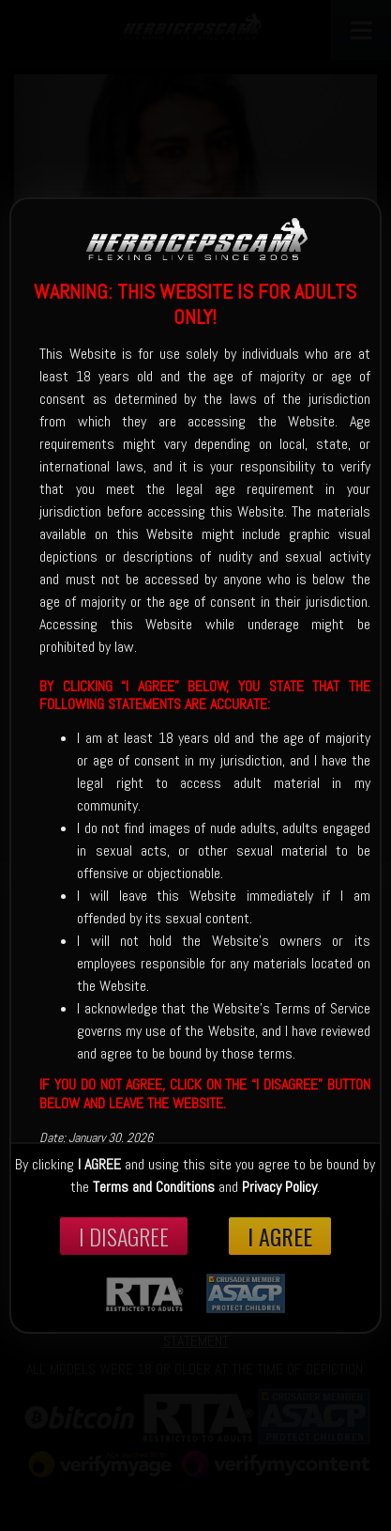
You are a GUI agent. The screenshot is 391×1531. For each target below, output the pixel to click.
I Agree (280, 1236)
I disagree (124, 1236)
